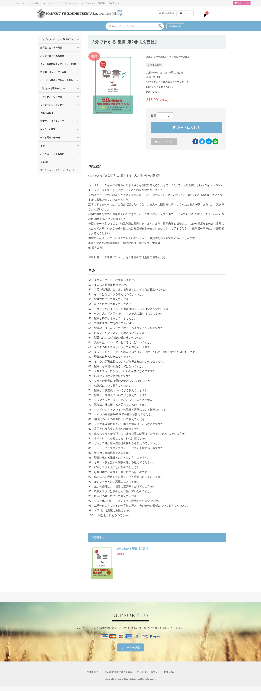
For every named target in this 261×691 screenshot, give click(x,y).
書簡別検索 (175, 26)
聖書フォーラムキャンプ (52, 121)
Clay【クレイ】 (115, 3)
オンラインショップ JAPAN (93, 3)
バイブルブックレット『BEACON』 (57, 39)
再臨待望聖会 (46, 113)
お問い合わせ (171, 671)
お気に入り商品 (164, 141)
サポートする (242, 3)
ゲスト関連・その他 (50, 137)
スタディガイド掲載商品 (52, 55)
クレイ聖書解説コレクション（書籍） (58, 64)
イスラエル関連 (47, 129)
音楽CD (44, 162)
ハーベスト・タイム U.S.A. (28, 3)
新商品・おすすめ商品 (51, 47)
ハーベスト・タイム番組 (52, 153)
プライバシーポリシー (148, 671)
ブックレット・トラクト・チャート (57, 170)
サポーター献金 (130, 647)
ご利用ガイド (94, 671)
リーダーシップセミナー (52, 104)
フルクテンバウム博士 (51, 96)
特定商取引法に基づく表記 (118, 671)
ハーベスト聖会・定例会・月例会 (56, 80)
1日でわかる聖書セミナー (52, 88)
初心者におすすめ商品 (179, 57)
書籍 (42, 145)
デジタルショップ (70, 3)
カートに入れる (186, 127)
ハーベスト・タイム (51, 3)
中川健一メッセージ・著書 (53, 72)
